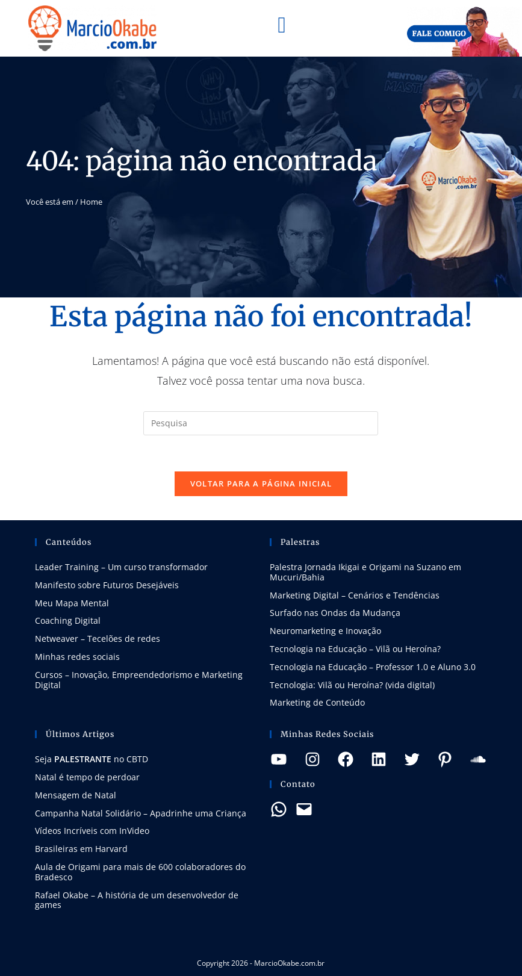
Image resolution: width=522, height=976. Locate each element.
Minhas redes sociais (77, 656)
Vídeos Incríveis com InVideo (92, 830)
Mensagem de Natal (75, 795)
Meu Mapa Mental (72, 603)
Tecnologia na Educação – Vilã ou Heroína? (355, 648)
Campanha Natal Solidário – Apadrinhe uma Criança (140, 813)
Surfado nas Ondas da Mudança (335, 612)
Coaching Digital (68, 620)
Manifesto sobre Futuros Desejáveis (107, 585)
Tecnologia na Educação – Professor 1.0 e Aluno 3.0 (373, 667)
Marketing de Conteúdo (317, 702)
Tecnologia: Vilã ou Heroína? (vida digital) (352, 685)
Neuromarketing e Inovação (325, 630)
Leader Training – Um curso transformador (121, 567)
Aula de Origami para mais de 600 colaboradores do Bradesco (140, 872)
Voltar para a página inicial (261, 483)
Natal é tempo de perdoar (87, 777)
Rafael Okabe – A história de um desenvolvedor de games (136, 900)
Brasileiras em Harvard (81, 848)
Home (91, 201)
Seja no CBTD (91, 759)
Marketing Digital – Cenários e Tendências (355, 595)
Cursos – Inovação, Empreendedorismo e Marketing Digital (139, 680)
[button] (281, 25)
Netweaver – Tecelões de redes (97, 638)
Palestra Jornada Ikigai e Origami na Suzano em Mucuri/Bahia (365, 572)
